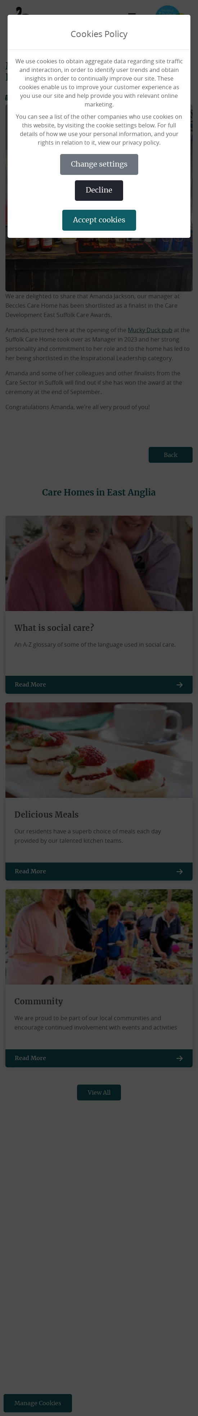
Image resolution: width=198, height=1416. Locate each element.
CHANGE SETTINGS (99, 164)
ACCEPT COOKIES (99, 220)
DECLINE (99, 190)
